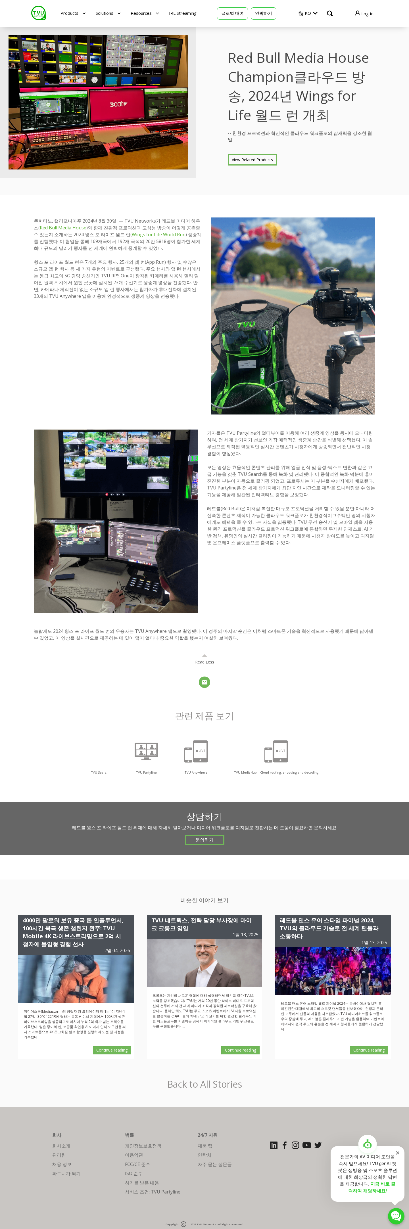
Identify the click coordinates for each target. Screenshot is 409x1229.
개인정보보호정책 (143, 1146)
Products (69, 13)
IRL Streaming (183, 13)
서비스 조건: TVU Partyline (152, 1192)
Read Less (204, 662)
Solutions (104, 13)
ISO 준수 (134, 1173)
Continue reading (112, 1050)
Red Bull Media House (63, 228)
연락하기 (263, 13)
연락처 (204, 1155)
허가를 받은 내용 (142, 1183)
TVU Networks (206, 1224)
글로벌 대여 (232, 13)
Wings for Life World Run (158, 234)
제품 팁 (205, 1146)
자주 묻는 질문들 (215, 1164)
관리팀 (59, 1155)
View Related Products (252, 159)
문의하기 (204, 840)
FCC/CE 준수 (137, 1164)
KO (308, 13)
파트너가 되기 (66, 1173)
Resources (141, 13)
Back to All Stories (204, 1084)
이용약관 (134, 1155)
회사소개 (61, 1146)
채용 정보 (62, 1164)
